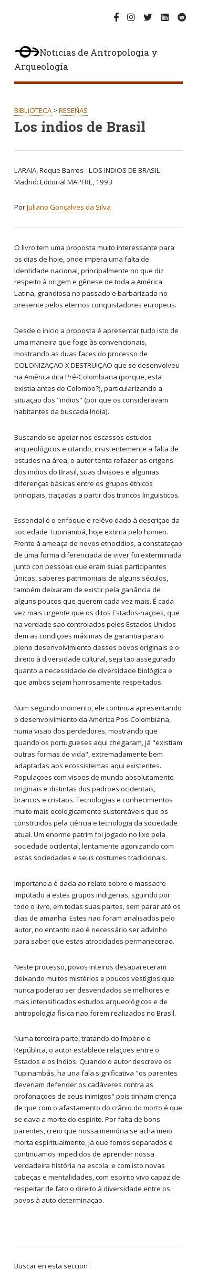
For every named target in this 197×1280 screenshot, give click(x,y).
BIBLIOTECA (32, 110)
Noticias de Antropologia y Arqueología (86, 59)
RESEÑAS (73, 110)
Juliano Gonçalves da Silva (69, 207)
